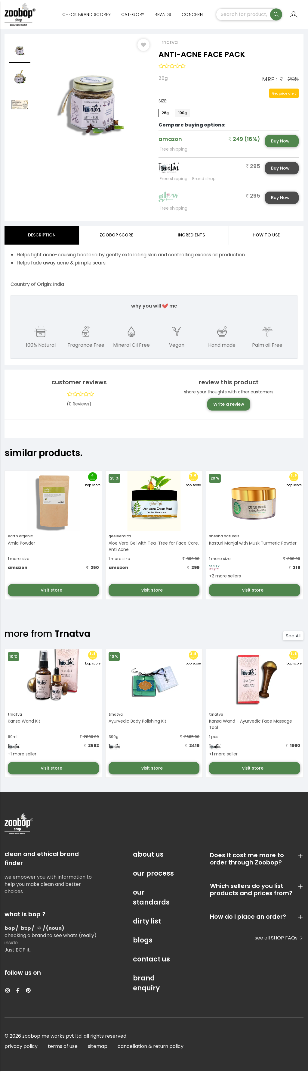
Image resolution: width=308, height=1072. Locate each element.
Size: (163, 102)
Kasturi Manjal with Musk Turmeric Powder (253, 544)
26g (165, 113)
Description (42, 236)
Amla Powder (21, 544)
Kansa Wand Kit (24, 722)
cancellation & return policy (150, 1047)
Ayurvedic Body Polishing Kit (137, 722)
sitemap (97, 1047)
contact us (151, 960)
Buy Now (280, 142)
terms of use (63, 1047)
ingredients (191, 236)
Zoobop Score (116, 236)
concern (192, 15)
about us (148, 855)
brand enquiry (146, 984)
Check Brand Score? (86, 15)
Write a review (228, 405)
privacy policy (21, 1047)
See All (293, 636)
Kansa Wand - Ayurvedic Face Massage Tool (250, 725)
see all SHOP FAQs (279, 938)
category (132, 15)
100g (182, 113)
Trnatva (168, 43)
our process (153, 874)
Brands (163, 15)
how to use (266, 236)
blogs (142, 941)
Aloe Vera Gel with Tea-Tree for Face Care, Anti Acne (154, 547)
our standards (151, 898)
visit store (52, 591)
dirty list (147, 922)
